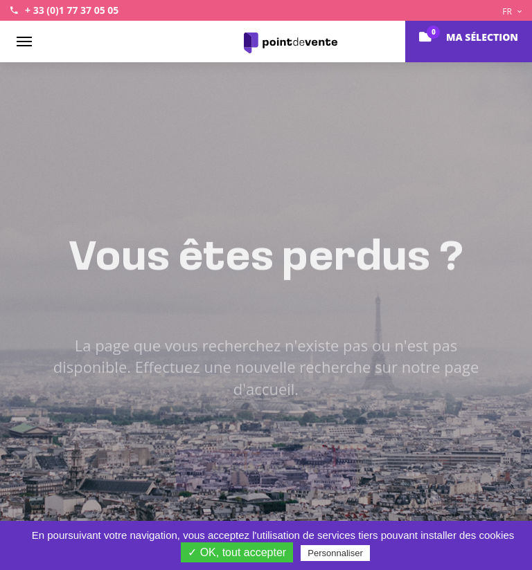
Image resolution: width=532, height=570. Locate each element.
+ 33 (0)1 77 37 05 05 (71, 10)
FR (512, 11)
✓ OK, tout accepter (237, 552)
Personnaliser (335, 553)
